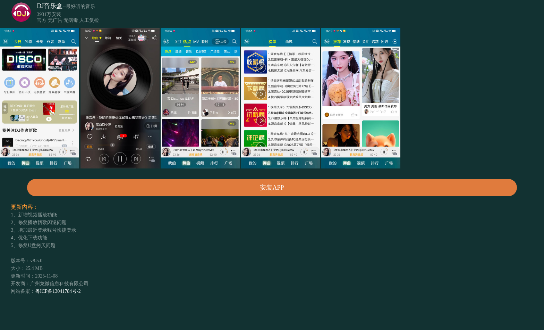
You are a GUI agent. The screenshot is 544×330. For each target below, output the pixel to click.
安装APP (272, 187)
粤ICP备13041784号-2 (57, 291)
